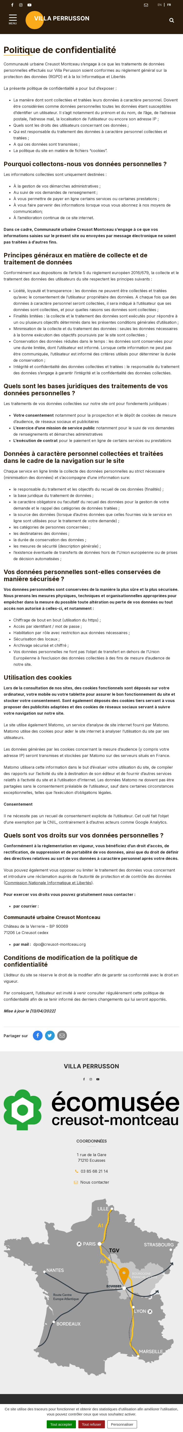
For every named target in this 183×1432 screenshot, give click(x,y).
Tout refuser (91, 1424)
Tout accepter (61, 1424)
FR (169, 5)
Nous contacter (91, 1182)
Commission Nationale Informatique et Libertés (48, 882)
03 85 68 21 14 (91, 1171)
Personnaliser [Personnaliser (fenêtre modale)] (122, 1424)
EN (160, 5)
